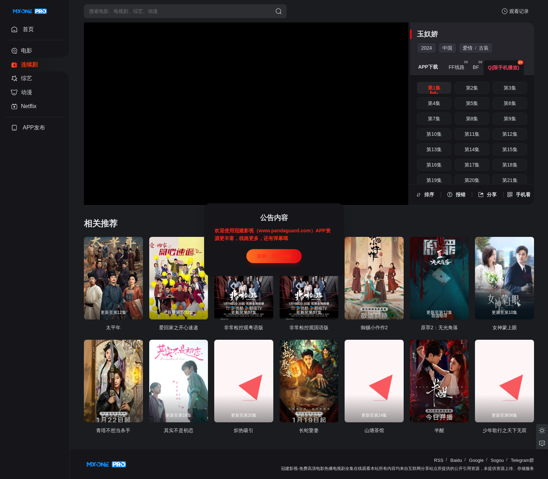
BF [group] (478, 65)
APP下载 (428, 67)
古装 (484, 48)
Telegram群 (522, 460)
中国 (447, 48)
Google (476, 460)
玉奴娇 (427, 34)
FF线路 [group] (459, 65)
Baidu (456, 460)
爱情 (468, 48)
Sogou (497, 460)
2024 (426, 48)
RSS (439, 460)
